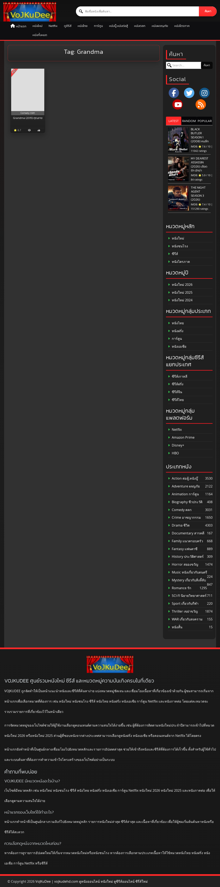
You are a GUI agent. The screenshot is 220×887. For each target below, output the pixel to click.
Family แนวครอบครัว (185, 541)
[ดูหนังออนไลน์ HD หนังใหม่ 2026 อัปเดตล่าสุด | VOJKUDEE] (29, 12)
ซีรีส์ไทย (176, 400)
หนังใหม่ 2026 (180, 284)
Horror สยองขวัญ (183, 564)
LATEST (173, 121)
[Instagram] (204, 93)
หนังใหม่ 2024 (180, 300)
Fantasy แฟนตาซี (182, 549)
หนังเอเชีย (177, 346)
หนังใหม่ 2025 (180, 292)
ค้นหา (208, 11)
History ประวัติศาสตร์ (186, 556)
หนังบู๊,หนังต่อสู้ (118, 26)
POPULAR (205, 121)
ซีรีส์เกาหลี (177, 376)
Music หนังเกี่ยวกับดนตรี (187, 572)
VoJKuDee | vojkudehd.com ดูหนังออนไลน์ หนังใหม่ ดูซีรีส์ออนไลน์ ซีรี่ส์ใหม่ (91, 881)
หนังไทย (83, 26)
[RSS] (201, 104)
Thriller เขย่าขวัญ (183, 611)
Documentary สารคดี (186, 533)
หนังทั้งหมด (39, 35)
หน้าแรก (21, 26)
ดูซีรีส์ (67, 26)
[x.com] (189, 93)
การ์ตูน (98, 26)
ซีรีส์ (173, 254)
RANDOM (189, 121)
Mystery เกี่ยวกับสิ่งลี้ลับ (187, 580)
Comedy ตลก (180, 510)
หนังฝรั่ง (175, 331)
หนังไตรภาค (182, 26)
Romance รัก (179, 588)
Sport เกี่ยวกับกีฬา (183, 603)
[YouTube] (177, 104)
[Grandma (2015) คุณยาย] (27, 92)
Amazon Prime (181, 437)
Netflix (53, 26)
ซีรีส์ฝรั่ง (175, 384)
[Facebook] (174, 93)
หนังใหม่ (37, 26)
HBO (173, 453)
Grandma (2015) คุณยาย (27, 118)
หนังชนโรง (178, 246)
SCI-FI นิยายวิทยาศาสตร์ (187, 596)
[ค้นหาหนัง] (137, 11)
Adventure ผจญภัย (184, 486)
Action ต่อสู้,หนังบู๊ (183, 478)
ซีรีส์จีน (175, 392)
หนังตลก (139, 26)
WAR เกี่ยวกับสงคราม (185, 619)
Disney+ (176, 445)
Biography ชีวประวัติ (185, 502)
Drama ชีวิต (179, 525)
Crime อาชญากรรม (184, 517)
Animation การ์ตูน (183, 494)
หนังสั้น (175, 627)
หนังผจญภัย (160, 26)
